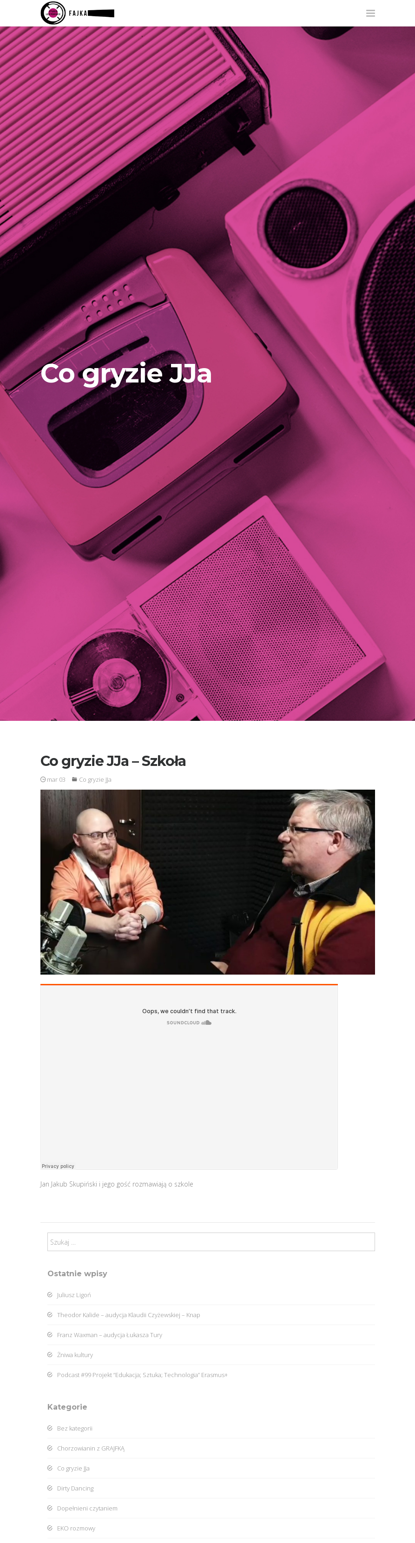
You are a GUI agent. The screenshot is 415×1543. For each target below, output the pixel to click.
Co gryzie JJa (95, 779)
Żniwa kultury (70, 1355)
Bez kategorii (69, 1428)
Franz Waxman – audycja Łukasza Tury (104, 1335)
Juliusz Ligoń (69, 1295)
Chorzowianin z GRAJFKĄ (86, 1448)
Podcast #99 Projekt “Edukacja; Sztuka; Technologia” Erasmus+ (137, 1375)
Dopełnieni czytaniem (82, 1508)
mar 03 (53, 779)
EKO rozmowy (71, 1528)
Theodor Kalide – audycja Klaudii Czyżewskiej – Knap (123, 1315)
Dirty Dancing (70, 1488)
